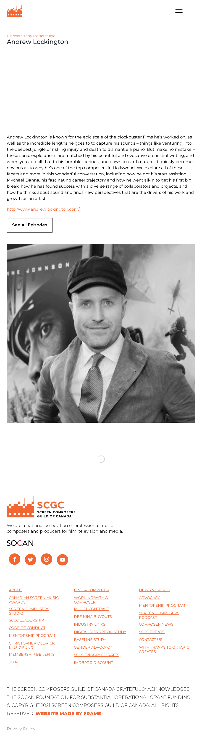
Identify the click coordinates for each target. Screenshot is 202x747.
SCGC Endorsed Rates (96, 655)
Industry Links (89, 624)
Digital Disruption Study (100, 632)
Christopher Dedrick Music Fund (32, 645)
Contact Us (150, 639)
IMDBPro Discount (93, 662)
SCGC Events (152, 632)
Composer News (156, 624)
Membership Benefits (32, 654)
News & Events (154, 590)
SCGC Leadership (26, 620)
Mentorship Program (32, 635)
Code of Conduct (27, 628)
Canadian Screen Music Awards (34, 600)
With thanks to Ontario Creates (164, 649)
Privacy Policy (21, 729)
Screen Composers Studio (29, 611)
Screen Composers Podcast (159, 615)
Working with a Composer (91, 600)
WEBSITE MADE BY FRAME (68, 713)
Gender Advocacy (93, 647)
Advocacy (149, 598)
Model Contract (91, 609)
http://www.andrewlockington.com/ (43, 209)
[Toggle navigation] (179, 10)
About (15, 590)
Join (13, 662)
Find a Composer (91, 590)
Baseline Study (90, 639)
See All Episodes (29, 225)
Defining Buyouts (93, 616)
